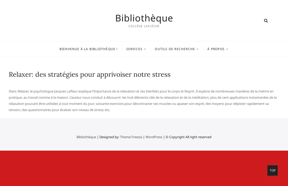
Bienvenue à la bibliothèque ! (89, 49)
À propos (216, 49)
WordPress (154, 137)
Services (134, 49)
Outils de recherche (175, 49)
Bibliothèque (144, 18)
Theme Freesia (131, 137)
